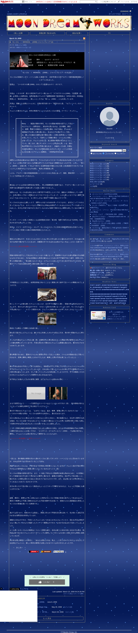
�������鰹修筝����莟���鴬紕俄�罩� (108, 296)
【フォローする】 (114, 14)
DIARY (15, 14)
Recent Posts (109, 191)
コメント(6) (69, 612)
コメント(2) (67, 607)
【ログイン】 (126, 14)
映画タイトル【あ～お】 (98, 164)
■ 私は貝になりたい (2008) (100, 221)
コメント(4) (67, 594)
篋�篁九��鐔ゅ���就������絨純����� (108, 285)
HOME (9, 14)
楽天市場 (134, 2)
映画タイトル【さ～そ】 (98, 168)
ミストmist (93, 245)
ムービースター (95, 184)
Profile (109, 103)
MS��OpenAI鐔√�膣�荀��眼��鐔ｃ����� (108, 301)
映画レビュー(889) (21, 45)
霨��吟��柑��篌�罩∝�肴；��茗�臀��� (108, 303)
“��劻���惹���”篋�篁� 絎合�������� (108, 298)
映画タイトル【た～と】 (98, 170)
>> (108, 2)
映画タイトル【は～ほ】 (98, 175)
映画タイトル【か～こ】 (98, 166)
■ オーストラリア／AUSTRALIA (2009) (103, 194)
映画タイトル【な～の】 (98, 173)
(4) (52, 42)
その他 (92, 186)
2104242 (125, 11)
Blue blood (93, 254)
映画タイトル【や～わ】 (98, 179)
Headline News (109, 282)
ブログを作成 (124, 2)
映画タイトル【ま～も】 (24, 47)
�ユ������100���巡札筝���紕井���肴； (109, 287)
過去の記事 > (77, 33)
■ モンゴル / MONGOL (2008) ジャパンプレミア (30, 42)
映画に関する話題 (96, 182)
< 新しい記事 (18, 33)
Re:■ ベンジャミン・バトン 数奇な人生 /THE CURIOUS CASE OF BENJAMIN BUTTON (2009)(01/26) (109, 248)
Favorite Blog (109, 264)
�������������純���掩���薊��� (108, 294)
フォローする (109, 138)
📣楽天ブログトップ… (97, 268)
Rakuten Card (109, 307)
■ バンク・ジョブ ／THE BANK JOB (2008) (106, 214)
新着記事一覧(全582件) (47, 33)
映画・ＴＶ (28, 2)
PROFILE (23, 14)
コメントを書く (78, 594)
